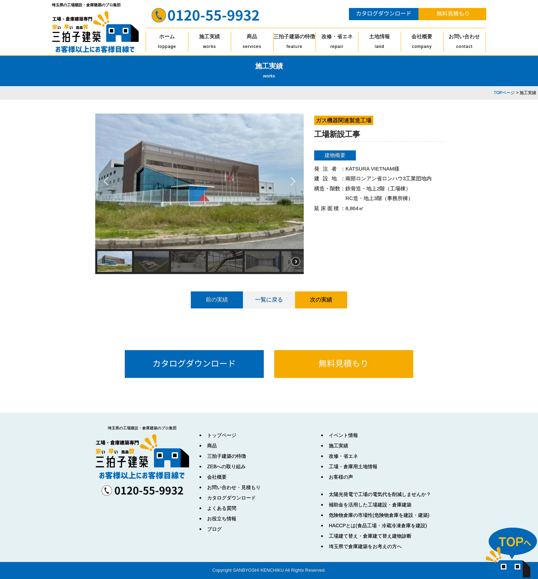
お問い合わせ (464, 42)
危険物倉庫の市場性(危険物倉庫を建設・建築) (379, 515)
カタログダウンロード (231, 498)
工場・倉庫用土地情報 (353, 466)
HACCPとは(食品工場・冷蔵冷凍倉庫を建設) (378, 525)
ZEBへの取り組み (226, 466)
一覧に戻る (269, 300)
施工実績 (209, 42)
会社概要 (422, 42)
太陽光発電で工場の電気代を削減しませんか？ (380, 494)
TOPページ (504, 92)
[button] (106, 181)
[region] (199, 194)
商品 (252, 42)
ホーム (167, 42)
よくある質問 (221, 508)
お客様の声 (341, 477)
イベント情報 (343, 435)
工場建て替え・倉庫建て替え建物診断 (370, 536)
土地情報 (379, 42)
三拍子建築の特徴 (295, 42)
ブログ (214, 529)
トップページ (221, 435)
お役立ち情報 (221, 518)
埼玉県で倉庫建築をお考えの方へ (365, 546)
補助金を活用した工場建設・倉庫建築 (370, 504)
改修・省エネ (337, 42)
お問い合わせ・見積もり (234, 487)
